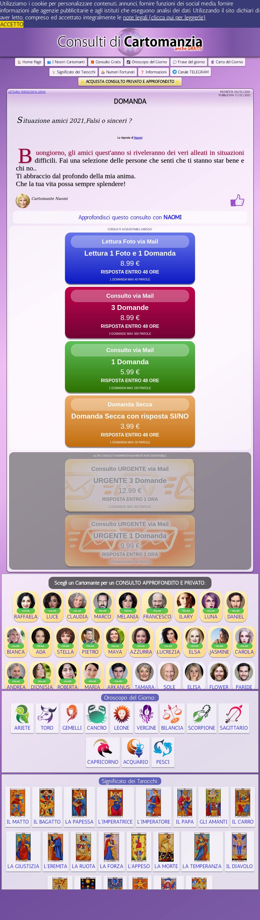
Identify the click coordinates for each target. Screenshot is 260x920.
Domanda (130, 101)
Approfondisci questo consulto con (130, 217)
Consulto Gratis (105, 62)
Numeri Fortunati (118, 72)
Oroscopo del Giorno (147, 62)
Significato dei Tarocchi (73, 72)
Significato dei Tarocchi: (130, 781)
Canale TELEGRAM (190, 72)
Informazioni (153, 72)
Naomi (138, 138)
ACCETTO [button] (11, 24)
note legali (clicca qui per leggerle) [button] (164, 17)
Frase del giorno (189, 62)
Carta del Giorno (227, 62)
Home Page (29, 62)
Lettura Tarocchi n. (27, 92)
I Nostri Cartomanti (66, 62)
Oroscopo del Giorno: (130, 697)
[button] (130, 258)
